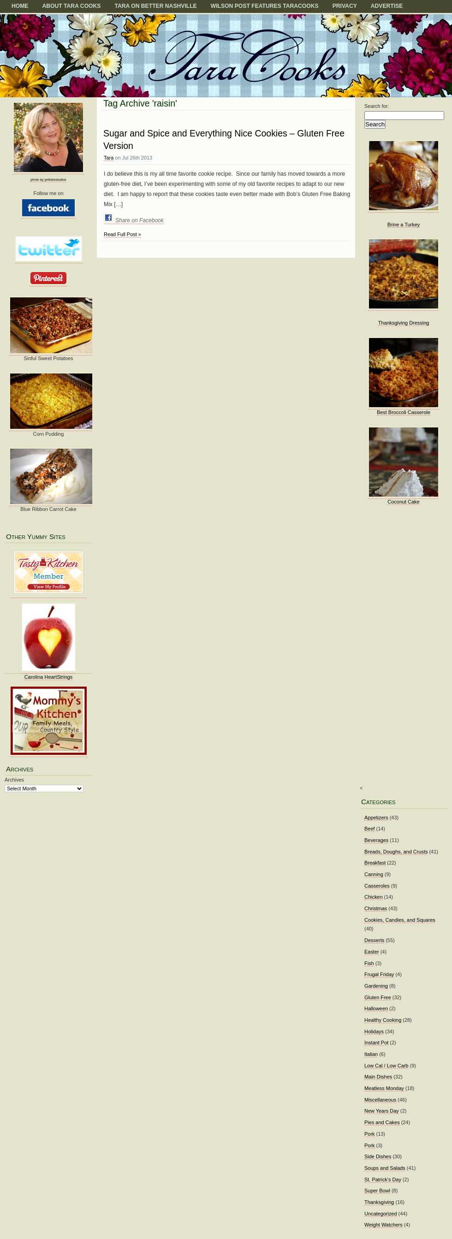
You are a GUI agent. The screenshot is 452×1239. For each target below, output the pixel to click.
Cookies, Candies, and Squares (399, 920)
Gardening (376, 986)
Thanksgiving (379, 1202)
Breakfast (375, 863)
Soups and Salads (384, 1168)
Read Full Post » (122, 234)
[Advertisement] (401, 651)
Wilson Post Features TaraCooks (265, 6)
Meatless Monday (384, 1088)
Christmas (375, 908)
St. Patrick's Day (382, 1179)
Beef (369, 828)
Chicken (373, 897)
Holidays (374, 1031)
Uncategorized (380, 1213)
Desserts (374, 940)
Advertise (387, 6)
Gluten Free (377, 997)
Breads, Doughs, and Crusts (396, 851)
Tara (108, 157)
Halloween (376, 1008)
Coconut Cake (403, 501)
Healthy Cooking (382, 1020)
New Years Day (381, 1111)
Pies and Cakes (382, 1122)
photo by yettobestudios (48, 180)
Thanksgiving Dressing (403, 323)
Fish (369, 963)
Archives (14, 780)
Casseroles (377, 886)
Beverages (376, 840)
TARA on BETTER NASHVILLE (155, 6)
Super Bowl (377, 1190)
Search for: (376, 106)
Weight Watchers (383, 1224)
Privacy (345, 6)
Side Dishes (377, 1156)
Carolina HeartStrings (48, 677)
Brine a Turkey (403, 224)
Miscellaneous (380, 1100)
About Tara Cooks (71, 6)
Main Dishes (378, 1076)
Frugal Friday (379, 974)
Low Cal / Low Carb (386, 1065)
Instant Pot (376, 1042)
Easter (371, 951)
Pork (369, 1134)
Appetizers (376, 817)
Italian (371, 1054)
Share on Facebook (139, 220)
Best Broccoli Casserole (403, 412)
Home (20, 6)
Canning (373, 874)
